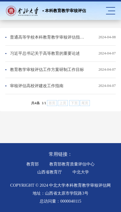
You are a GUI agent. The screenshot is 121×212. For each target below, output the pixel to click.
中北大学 (81, 172)
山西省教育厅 (49, 172)
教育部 (32, 164)
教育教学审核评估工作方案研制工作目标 (47, 69)
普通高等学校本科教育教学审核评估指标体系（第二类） (48, 37)
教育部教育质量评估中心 (72, 164)
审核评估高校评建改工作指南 (36, 85)
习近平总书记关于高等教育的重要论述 (45, 53)
